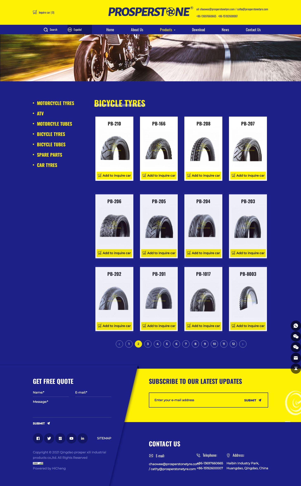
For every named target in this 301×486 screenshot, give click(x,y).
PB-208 (203, 123)
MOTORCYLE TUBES (54, 123)
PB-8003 (248, 312)
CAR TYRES (47, 165)
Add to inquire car (117, 175)
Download (198, 29)
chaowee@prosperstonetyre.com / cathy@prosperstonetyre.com (234, 9)
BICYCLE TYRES (51, 134)
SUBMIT (39, 423)
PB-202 (114, 312)
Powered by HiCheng (49, 468)
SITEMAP (104, 438)
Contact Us (253, 29)
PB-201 (159, 312)
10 (214, 348)
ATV (40, 113)
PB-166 (159, 123)
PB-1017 (203, 312)
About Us (137, 29)
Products (166, 29)
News (225, 29)
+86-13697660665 (206, 16)
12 (233, 348)
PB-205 (159, 239)
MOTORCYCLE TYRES (55, 103)
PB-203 (248, 239)
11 (224, 348)
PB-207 (248, 123)
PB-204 (203, 239)
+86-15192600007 (228, 16)
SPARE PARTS (49, 154)
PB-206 (114, 239)
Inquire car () (46, 12)
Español (78, 29)
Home (110, 29)
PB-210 (114, 123)
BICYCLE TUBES (51, 144)
